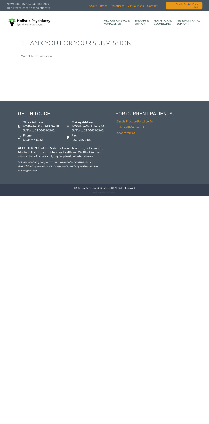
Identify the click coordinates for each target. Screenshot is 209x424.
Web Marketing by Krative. (104, 192)
